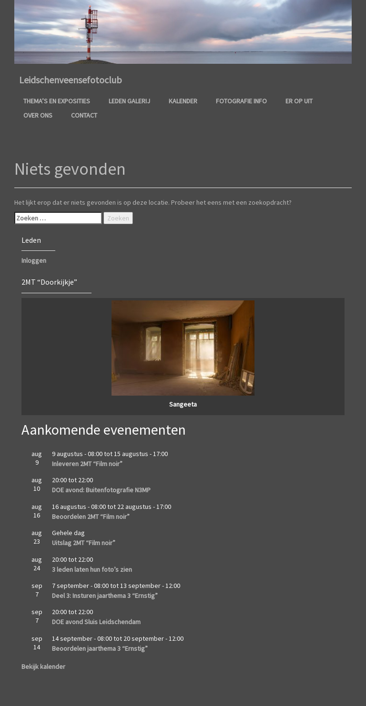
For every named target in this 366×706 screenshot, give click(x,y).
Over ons (37, 115)
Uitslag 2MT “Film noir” (83, 542)
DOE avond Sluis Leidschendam (96, 621)
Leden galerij (129, 101)
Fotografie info (241, 101)
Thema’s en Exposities (56, 101)
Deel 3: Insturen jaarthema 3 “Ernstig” (105, 595)
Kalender (183, 101)
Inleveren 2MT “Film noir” (87, 463)
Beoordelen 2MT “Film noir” (91, 516)
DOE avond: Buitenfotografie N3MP (101, 490)
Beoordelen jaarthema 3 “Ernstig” (100, 648)
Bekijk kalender (43, 666)
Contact (84, 115)
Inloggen (33, 260)
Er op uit (299, 101)
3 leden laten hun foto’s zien (92, 569)
